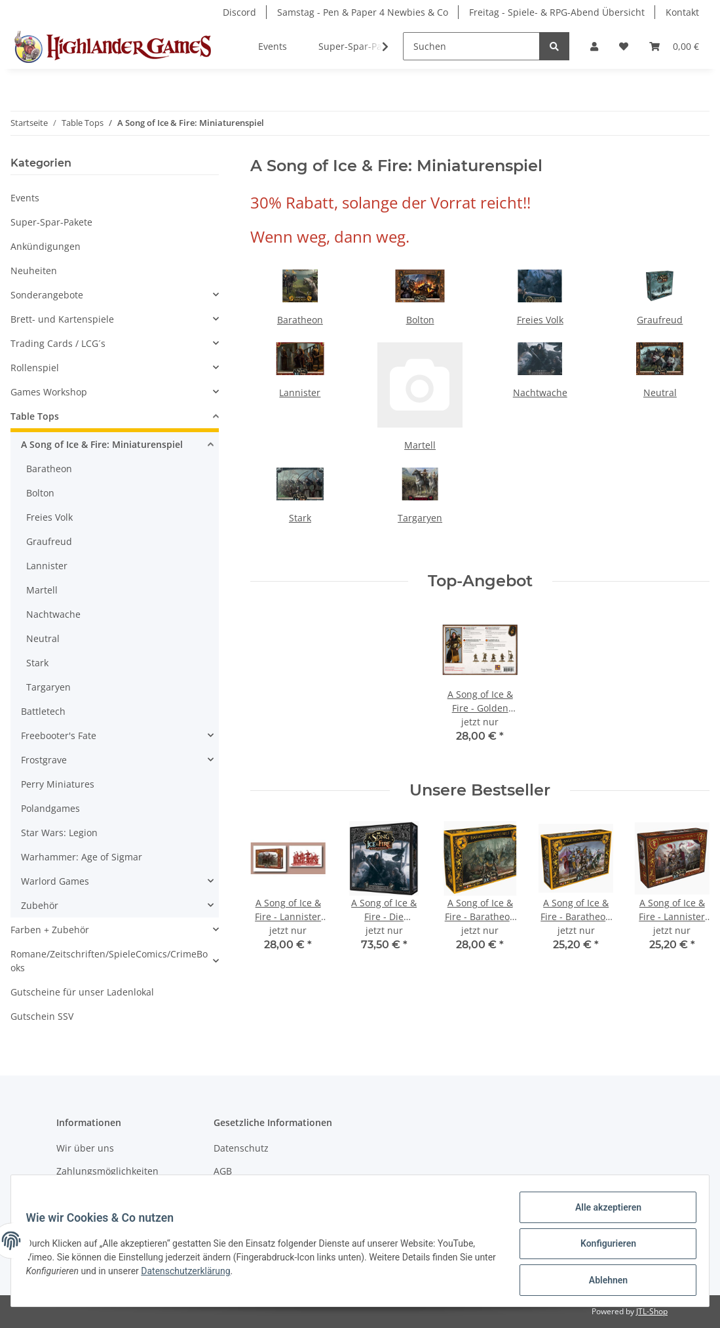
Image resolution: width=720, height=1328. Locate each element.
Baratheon (300, 319)
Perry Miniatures (57, 784)
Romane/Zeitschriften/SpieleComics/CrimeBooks (109, 961)
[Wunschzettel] (624, 46)
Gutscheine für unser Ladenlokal (82, 992)
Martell (420, 445)
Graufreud (660, 319)
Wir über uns (85, 1148)
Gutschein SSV (41, 1016)
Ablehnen (601, 1281)
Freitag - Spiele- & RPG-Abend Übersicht (557, 12)
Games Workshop (48, 392)
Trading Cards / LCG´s (57, 343)
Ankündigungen (45, 246)
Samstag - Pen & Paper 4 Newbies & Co (362, 12)
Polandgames (50, 808)
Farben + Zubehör (49, 929)
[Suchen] (471, 46)
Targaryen (420, 518)
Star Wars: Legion (59, 832)
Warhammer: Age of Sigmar (81, 857)
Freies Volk (540, 319)
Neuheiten (33, 270)
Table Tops (34, 416)
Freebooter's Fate (58, 735)
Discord (239, 12)
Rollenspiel (34, 367)
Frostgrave (44, 760)
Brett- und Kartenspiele (62, 319)
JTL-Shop (652, 1311)
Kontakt (682, 12)
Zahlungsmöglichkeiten (107, 1171)
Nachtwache (540, 392)
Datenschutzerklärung (214, 1275)
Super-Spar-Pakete (51, 222)
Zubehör (39, 905)
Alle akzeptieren (602, 1213)
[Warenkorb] (674, 46)
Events (24, 197)
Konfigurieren (602, 1247)
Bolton (420, 319)
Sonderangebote (46, 295)
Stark (300, 518)
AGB (223, 1171)
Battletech (43, 711)
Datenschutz (241, 1148)
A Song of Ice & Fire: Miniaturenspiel (102, 444)
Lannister (299, 392)
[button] (594, 46)
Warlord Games (55, 881)
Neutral (660, 392)
